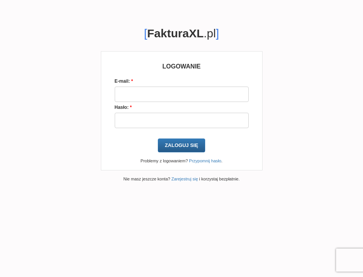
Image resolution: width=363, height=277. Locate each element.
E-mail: (124, 81)
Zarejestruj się (184, 179)
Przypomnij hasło (205, 161)
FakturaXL (175, 33)
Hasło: (123, 107)
